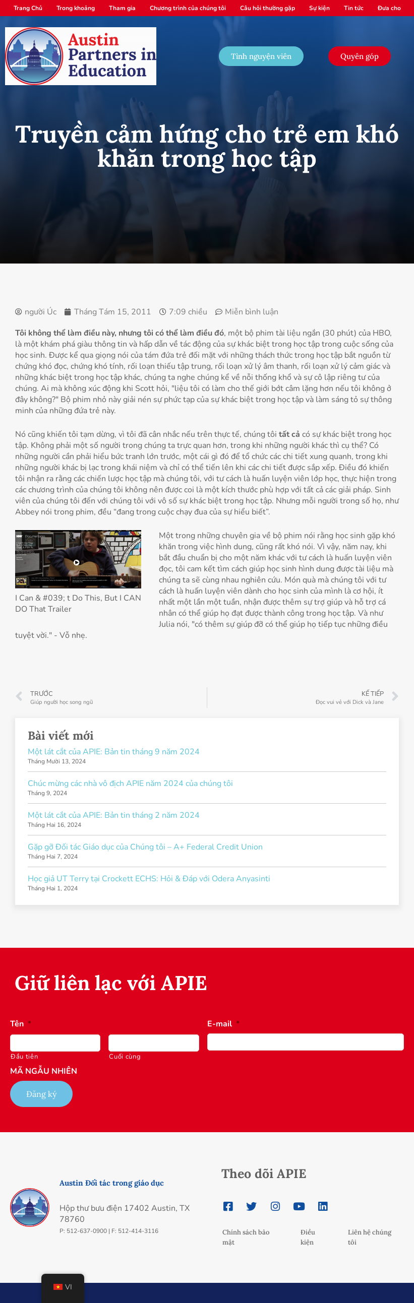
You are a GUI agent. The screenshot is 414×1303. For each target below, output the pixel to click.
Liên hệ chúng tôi (369, 1237)
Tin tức (354, 8)
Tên (20, 1024)
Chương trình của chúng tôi (188, 8)
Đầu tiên (24, 1056)
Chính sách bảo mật (246, 1237)
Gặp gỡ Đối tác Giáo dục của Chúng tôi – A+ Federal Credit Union (145, 847)
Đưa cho (389, 8)
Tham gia (122, 8)
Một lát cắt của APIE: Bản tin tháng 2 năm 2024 (114, 815)
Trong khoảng (75, 8)
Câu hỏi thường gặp (267, 8)
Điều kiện (308, 1237)
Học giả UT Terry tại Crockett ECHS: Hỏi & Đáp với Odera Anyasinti (149, 878)
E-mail (223, 1024)
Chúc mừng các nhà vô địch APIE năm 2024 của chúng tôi (130, 783)
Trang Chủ (28, 8)
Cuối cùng (125, 1056)
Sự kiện (319, 8)
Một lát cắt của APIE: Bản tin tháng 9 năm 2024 (114, 751)
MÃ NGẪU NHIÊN (43, 1071)
